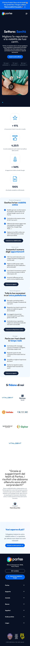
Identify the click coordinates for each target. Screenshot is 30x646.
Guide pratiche (9, 617)
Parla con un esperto (11, 284)
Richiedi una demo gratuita (15, 545)
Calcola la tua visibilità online (13, 240)
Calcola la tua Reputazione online (14, 329)
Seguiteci (7, 610)
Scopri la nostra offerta (15, 57)
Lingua (7, 623)
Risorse (7, 604)
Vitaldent (15, 506)
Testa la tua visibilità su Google (15, 577)
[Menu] (26, 13)
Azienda (7, 598)
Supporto (8, 591)
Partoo (7, 585)
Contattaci (15, 571)
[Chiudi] (27, 3)
